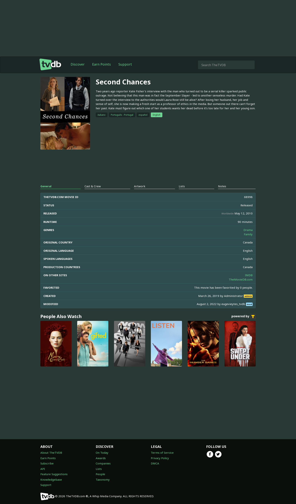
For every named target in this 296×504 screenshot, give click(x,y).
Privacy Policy (160, 458)
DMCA (155, 463)
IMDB (249, 275)
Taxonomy (103, 479)
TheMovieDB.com (241, 279)
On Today (102, 452)
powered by (243, 316)
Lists (99, 469)
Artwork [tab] (139, 186)
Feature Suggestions (54, 474)
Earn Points (101, 64)
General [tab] (45, 186)
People (100, 474)
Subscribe (47, 463)
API (42, 469)
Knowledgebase (51, 479)
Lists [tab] (182, 186)
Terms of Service (162, 452)
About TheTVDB (51, 452)
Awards (101, 458)
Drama (248, 230)
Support (125, 64)
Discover (78, 64)
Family (248, 234)
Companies (103, 463)
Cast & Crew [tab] (93, 186)
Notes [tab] (222, 186)
